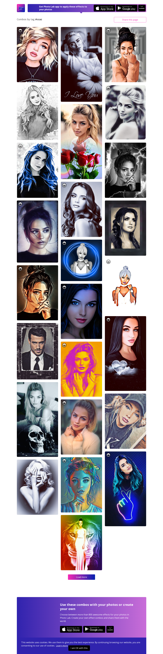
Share (130, 19)
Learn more (62, 645)
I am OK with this (79, 648)
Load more (81, 577)
